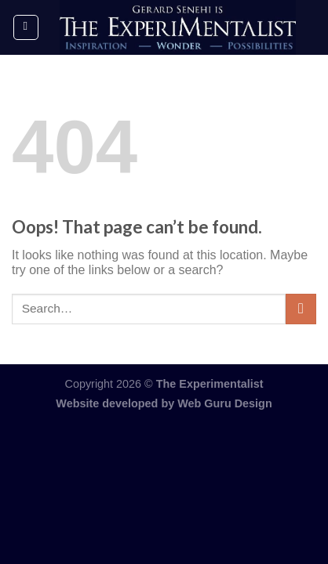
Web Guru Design (224, 403)
